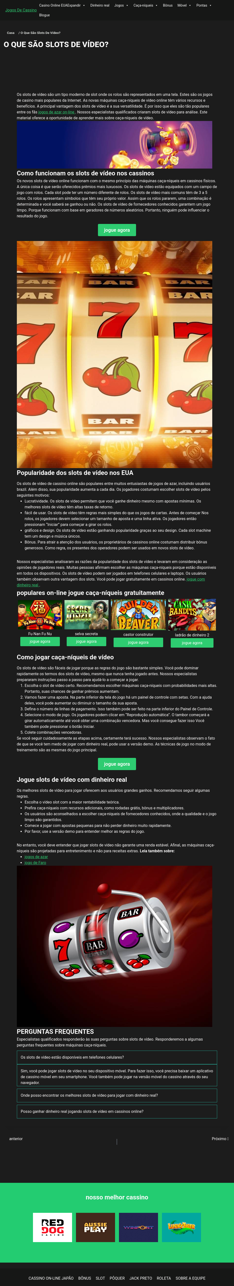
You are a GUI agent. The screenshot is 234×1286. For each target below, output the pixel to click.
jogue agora (117, 230)
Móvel (185, 5)
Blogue (44, 15)
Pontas (204, 5)
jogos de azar (36, 856)
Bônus (167, 5)
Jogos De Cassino (21, 10)
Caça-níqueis (146, 5)
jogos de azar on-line (56, 112)
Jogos (121, 5)
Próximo (220, 1138)
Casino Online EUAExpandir (62, 5)
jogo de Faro (35, 862)
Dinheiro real (99, 5)
